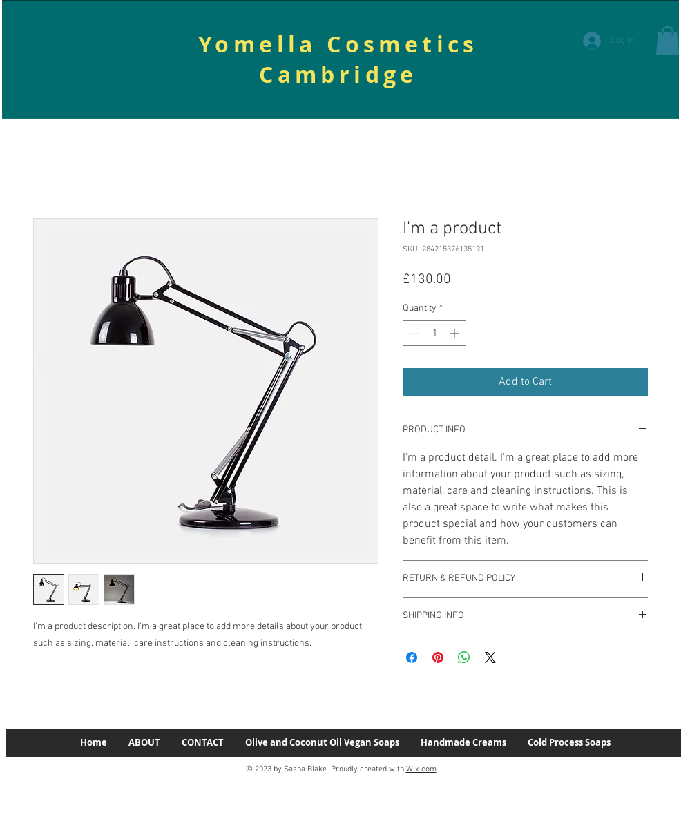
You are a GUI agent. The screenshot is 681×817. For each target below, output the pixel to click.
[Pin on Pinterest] (438, 657)
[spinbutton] (434, 333)
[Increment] (455, 333)
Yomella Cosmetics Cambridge (338, 59)
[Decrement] (413, 333)
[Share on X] (490, 657)
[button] (667, 40)
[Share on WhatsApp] (464, 657)
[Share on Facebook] (411, 657)
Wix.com (421, 769)
